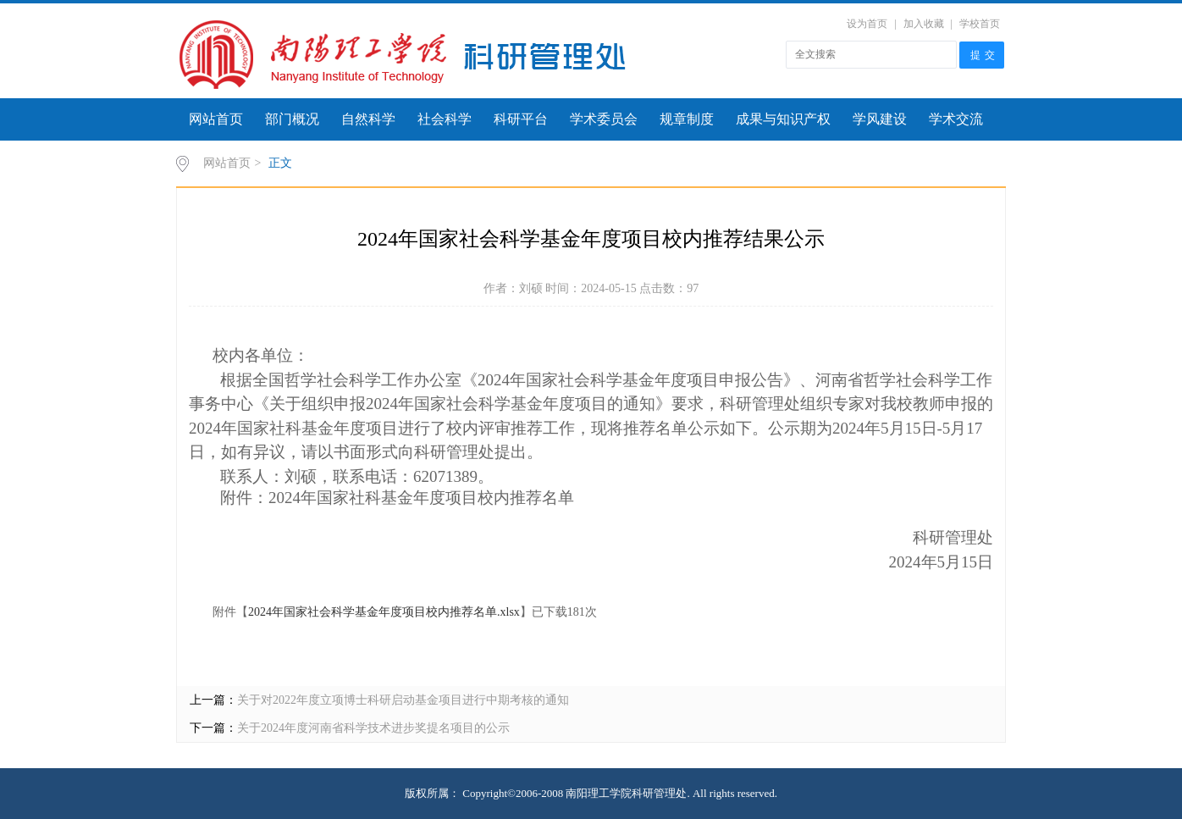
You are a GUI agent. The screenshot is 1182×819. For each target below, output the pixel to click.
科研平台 (521, 119)
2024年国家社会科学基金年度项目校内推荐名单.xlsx (384, 612)
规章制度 (687, 119)
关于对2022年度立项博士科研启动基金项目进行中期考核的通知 (403, 700)
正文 (280, 163)
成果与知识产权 (783, 119)
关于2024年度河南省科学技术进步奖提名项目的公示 (373, 728)
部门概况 (292, 119)
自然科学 (368, 119)
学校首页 (979, 24)
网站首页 (216, 119)
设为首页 (867, 24)
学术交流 (956, 119)
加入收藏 (923, 24)
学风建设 (880, 119)
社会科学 (444, 119)
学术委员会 (604, 119)
